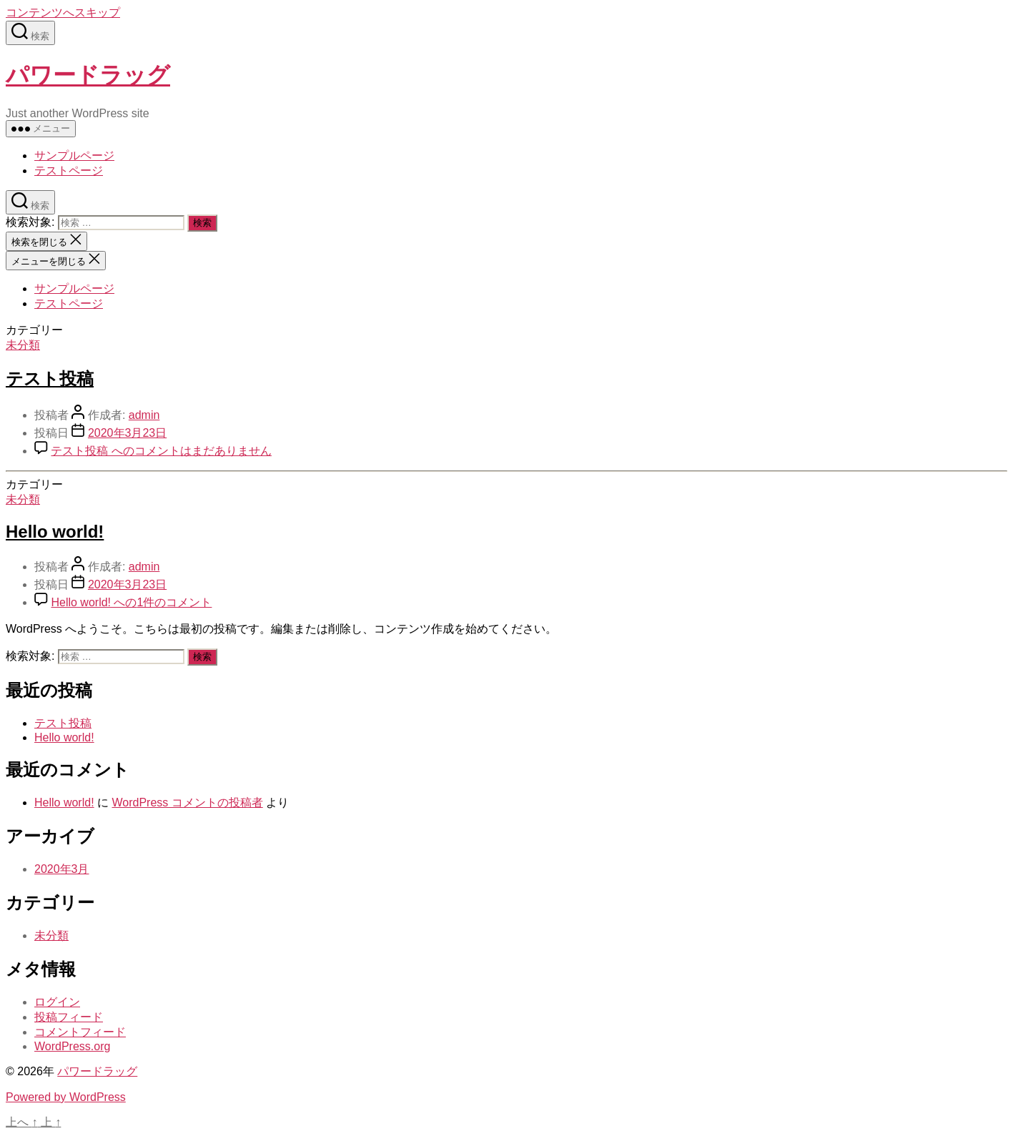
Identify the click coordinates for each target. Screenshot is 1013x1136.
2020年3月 (61, 869)
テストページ (68, 170)
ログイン (57, 1002)
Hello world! (55, 531)
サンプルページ (74, 155)
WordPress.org (72, 1046)
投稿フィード (68, 1017)
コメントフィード (80, 1032)
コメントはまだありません (161, 451)
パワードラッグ (88, 75)
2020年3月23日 (127, 433)
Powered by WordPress (66, 1097)
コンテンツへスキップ (63, 12)
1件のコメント (131, 602)
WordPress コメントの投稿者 (187, 802)
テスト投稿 (50, 378)
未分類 (23, 345)
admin (144, 415)
